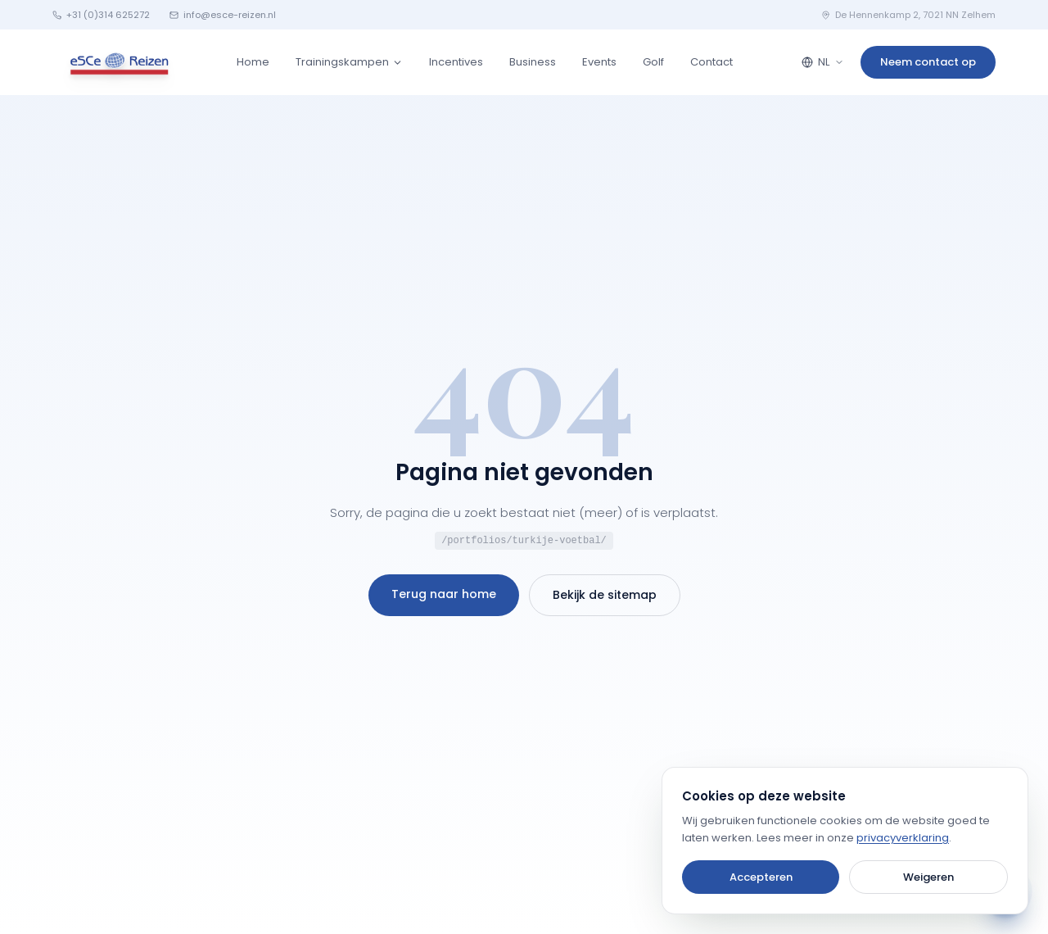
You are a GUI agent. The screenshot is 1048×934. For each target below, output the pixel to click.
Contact (711, 62)
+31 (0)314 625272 (101, 14)
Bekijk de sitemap (605, 595)
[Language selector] (823, 62)
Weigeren (928, 877)
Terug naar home (443, 594)
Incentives (456, 62)
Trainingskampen (342, 62)
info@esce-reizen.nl (222, 14)
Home (253, 62)
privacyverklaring (902, 838)
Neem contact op (928, 62)
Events (599, 62)
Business (532, 62)
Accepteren (761, 877)
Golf (653, 62)
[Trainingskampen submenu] (397, 62)
